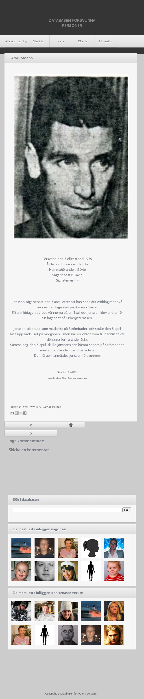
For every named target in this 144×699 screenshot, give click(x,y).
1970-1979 (28, 406)
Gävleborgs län (52, 406)
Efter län (83, 41)
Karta (61, 41)
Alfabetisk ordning (15, 41)
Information (105, 41)
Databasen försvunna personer (72, 23)
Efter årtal (38, 41)
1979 (38, 406)
